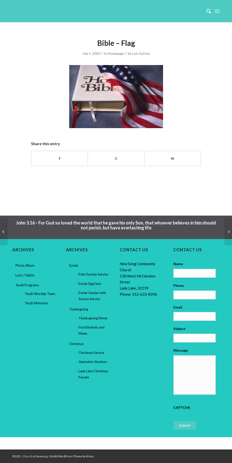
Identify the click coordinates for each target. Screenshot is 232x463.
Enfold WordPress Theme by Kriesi (72, 456)
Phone (178, 285)
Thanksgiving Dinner (93, 318)
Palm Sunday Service (93, 274)
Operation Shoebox (93, 362)
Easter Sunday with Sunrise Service (92, 296)
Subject (179, 328)
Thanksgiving (78, 309)
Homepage (116, 53)
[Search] (206, 11)
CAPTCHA (181, 407)
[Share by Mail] (173, 158)
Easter (73, 265)
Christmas (76, 344)
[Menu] (217, 11)
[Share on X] (116, 158)
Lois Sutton (141, 53)
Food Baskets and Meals (91, 330)
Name (178, 264)
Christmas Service (91, 353)
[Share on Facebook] (59, 158)
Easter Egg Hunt (90, 284)
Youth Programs (27, 285)
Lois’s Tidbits (25, 275)
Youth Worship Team (40, 294)
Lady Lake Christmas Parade (93, 374)
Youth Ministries (36, 303)
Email (177, 307)
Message (180, 350)
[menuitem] (206, 11)
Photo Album (25, 265)
